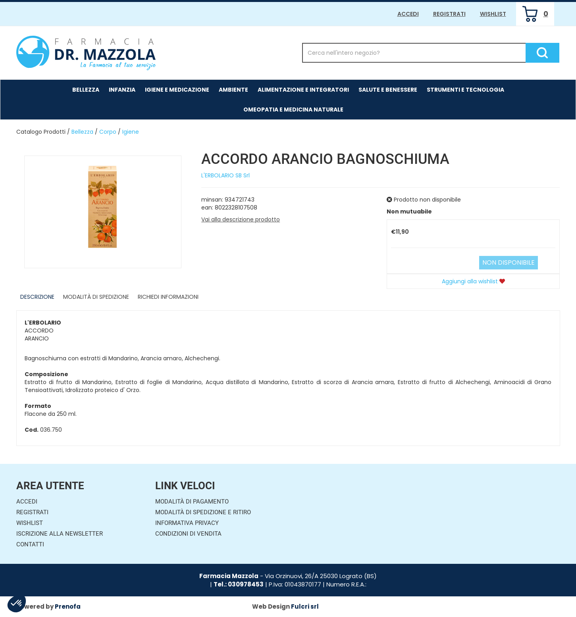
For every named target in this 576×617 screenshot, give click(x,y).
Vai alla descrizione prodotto (240, 219)
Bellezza (82, 132)
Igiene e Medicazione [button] (177, 90)
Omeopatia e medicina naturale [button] (293, 109)
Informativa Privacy (187, 523)
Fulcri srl (305, 606)
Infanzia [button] (122, 90)
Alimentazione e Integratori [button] (303, 90)
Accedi (408, 14)
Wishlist (493, 14)
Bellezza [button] (85, 90)
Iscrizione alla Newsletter (59, 533)
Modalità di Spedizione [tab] (96, 297)
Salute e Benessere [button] (387, 90)
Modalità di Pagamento (192, 501)
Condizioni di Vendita (188, 533)
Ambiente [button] (233, 90)
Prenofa (68, 606)
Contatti (30, 544)
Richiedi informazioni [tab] (168, 297)
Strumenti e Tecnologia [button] (465, 90)
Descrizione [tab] (37, 297)
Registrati (449, 14)
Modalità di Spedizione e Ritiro (203, 512)
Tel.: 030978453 (239, 584)
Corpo (107, 132)
